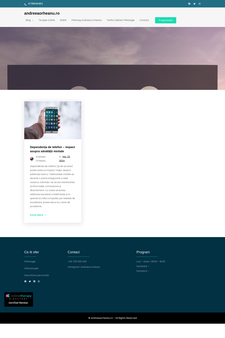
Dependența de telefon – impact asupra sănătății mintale (52, 149)
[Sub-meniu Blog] (32, 20)
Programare (166, 20)
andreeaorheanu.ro (42, 13)
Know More (36, 215)
